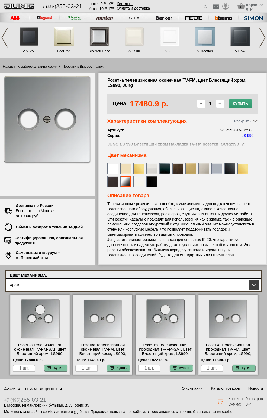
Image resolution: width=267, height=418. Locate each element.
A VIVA (28, 51)
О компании (192, 388)
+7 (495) (61, 6)
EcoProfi (63, 51)
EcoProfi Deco (99, 51)
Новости (255, 388)
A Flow (239, 51)
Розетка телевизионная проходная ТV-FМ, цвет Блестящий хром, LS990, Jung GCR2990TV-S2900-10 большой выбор (228, 353)
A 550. (170, 51)
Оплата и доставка (133, 8)
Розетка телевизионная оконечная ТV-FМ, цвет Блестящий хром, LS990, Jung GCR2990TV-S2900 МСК (102, 353)
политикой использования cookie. (206, 412)
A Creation (205, 51)
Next (262, 38)
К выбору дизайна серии (38, 66)
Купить (240, 104)
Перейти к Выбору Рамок (83, 66)
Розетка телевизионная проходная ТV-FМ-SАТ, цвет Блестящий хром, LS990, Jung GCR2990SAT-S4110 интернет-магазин (165, 353)
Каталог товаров (225, 388)
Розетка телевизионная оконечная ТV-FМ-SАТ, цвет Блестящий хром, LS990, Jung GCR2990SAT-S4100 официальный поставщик (40, 353)
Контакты (125, 4)
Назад (8, 66)
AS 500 (134, 51)
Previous (4, 38)
